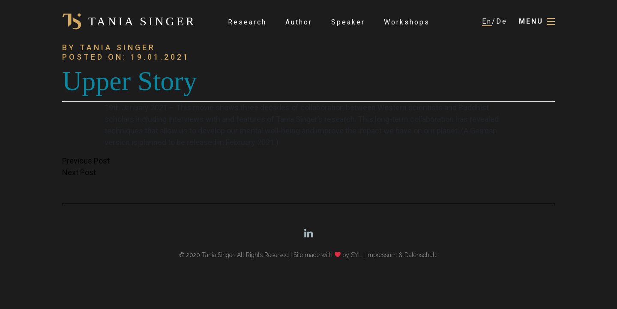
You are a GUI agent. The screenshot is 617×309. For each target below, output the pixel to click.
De (501, 21)
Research (247, 22)
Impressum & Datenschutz (402, 254)
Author (298, 22)
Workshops (407, 22)
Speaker (348, 22)
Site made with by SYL (328, 254)
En (487, 21)
